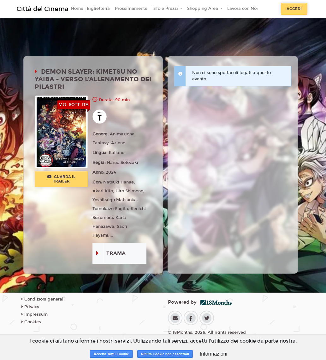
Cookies (31, 322)
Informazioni (213, 354)
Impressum (34, 314)
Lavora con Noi (242, 8)
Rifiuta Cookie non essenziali (165, 354)
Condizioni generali (43, 299)
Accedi (294, 9)
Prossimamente (131, 8)
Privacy (30, 306)
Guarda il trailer (61, 179)
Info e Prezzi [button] (165, 8)
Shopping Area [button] (203, 8)
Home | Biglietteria (90, 8)
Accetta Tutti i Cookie (111, 354)
